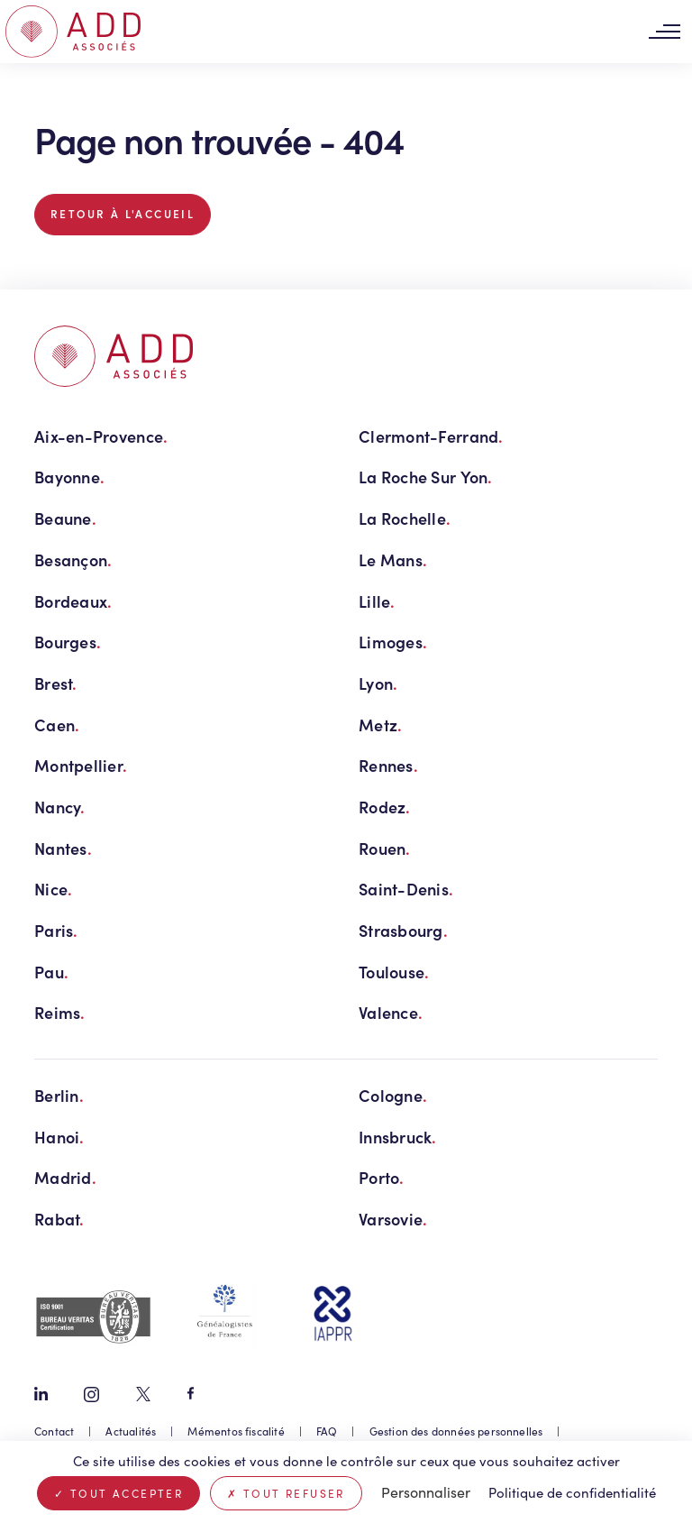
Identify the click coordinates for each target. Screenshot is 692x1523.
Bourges (67, 641)
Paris (56, 930)
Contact (54, 1431)
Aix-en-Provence (101, 436)
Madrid (65, 1177)
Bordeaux (73, 601)
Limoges (393, 641)
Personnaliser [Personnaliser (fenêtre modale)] (425, 1491)
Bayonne (69, 476)
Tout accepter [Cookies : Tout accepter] (118, 1493)
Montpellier (80, 765)
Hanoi (59, 1136)
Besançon (73, 559)
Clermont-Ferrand (431, 436)
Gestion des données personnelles (456, 1431)
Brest (55, 683)
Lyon (378, 683)
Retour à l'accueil (122, 213)
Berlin (59, 1095)
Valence (391, 1012)
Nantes (63, 848)
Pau (51, 971)
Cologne (393, 1095)
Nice (53, 888)
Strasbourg (403, 930)
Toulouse (394, 971)
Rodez (385, 806)
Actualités (130, 1431)
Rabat (59, 1218)
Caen (56, 724)
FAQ (327, 1431)
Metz (380, 724)
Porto (382, 1177)
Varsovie (393, 1218)
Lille (377, 601)
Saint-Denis (406, 888)
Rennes (388, 765)
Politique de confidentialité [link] (572, 1492)
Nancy (60, 806)
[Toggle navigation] (664, 32)
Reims (60, 1012)
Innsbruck (398, 1136)
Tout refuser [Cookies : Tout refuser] (286, 1493)
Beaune (65, 518)
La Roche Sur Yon (426, 476)
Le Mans (393, 559)
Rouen (385, 848)
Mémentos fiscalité (235, 1431)
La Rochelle (405, 518)
